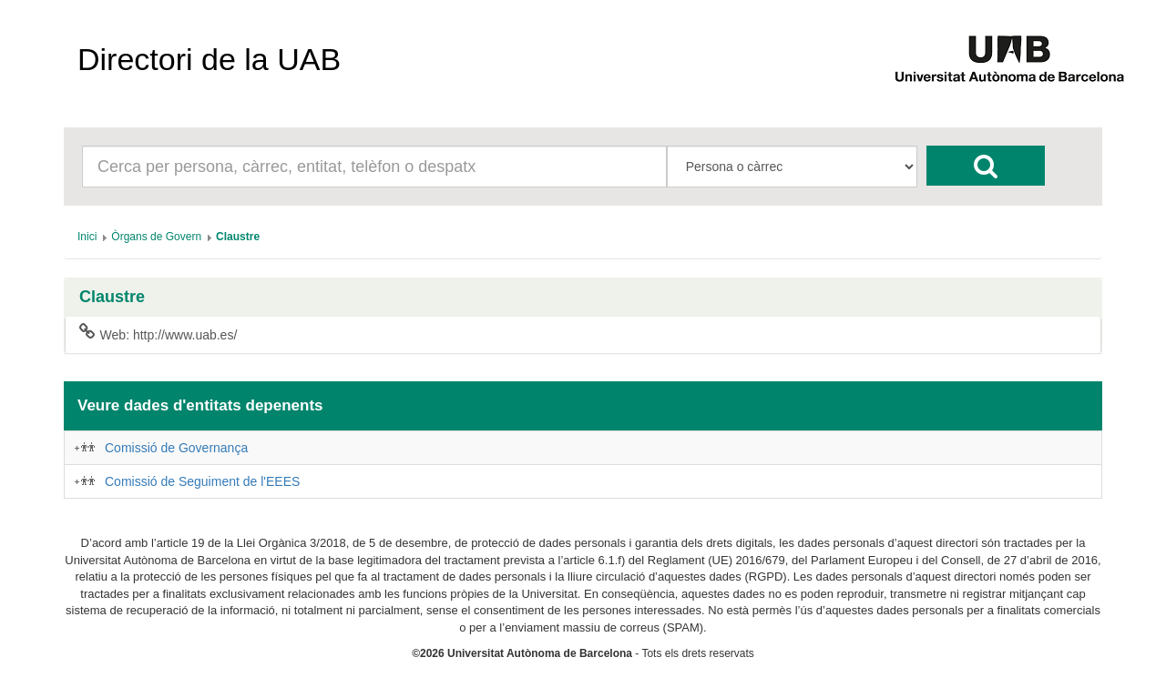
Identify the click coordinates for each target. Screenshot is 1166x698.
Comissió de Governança (176, 447)
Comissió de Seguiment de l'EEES (202, 481)
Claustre (112, 297)
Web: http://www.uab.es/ (158, 334)
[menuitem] (87, 236)
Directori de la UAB (209, 59)
